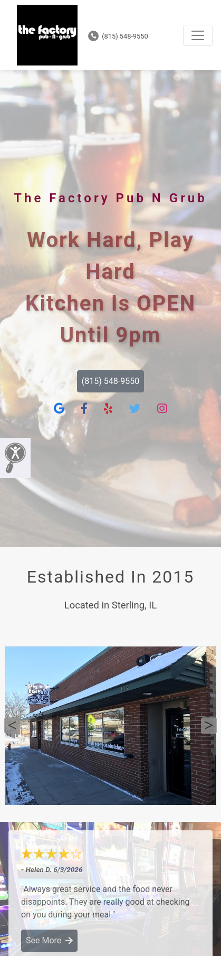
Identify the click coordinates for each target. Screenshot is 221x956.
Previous (12, 725)
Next (209, 725)
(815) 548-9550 (118, 36)
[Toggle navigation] (198, 35)
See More (49, 940)
